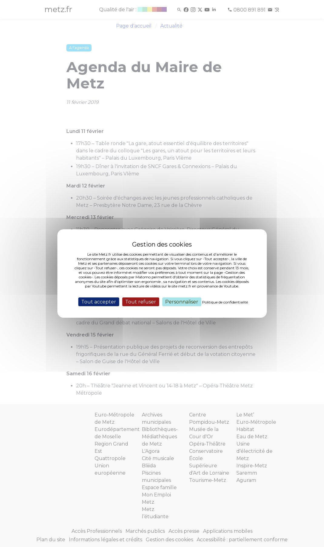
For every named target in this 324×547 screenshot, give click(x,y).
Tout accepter (98, 302)
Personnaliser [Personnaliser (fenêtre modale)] (181, 302)
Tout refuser (140, 302)
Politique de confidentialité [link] (225, 302)
